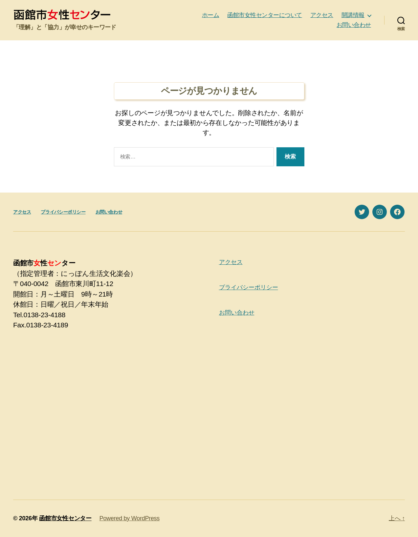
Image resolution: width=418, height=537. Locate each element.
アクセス (321, 15)
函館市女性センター (65, 518)
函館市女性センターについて (264, 15)
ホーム (210, 15)
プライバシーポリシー (63, 212)
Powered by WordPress (129, 518)
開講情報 (352, 15)
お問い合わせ (354, 25)
